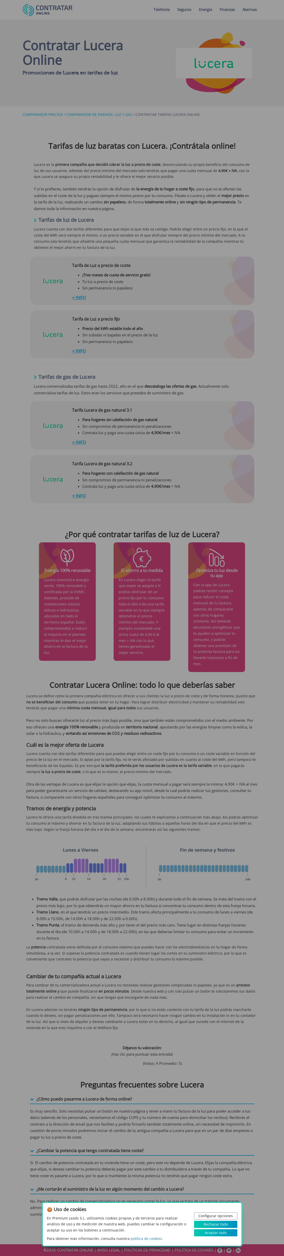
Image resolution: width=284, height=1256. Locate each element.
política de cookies (146, 1238)
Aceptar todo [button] (216, 1232)
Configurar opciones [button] (215, 1215)
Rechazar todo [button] (216, 1224)
